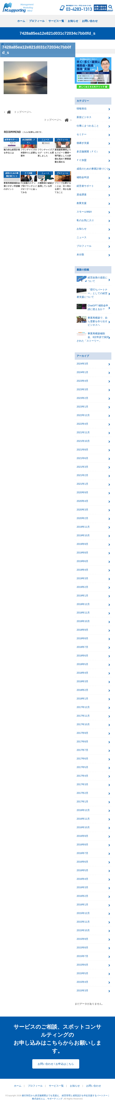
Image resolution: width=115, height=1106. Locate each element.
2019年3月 (82, 578)
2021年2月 (82, 475)
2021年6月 (82, 458)
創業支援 (82, 203)
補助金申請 (83, 177)
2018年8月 (82, 638)
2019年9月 (82, 544)
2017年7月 (82, 750)
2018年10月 (83, 621)
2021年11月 (83, 432)
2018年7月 (82, 647)
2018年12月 (83, 604)
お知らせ (73, 20)
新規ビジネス (84, 117)
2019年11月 (83, 526)
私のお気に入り (85, 220)
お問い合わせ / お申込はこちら (56, 1063)
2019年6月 (82, 561)
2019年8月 (82, 552)
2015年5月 (82, 973)
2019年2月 (82, 587)
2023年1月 (82, 406)
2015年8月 (82, 947)
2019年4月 (82, 569)
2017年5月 (82, 767)
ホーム (21, 20)
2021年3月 (82, 466)
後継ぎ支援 (83, 143)
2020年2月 (82, 518)
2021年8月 (82, 449)
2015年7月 (82, 956)
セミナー (82, 134)
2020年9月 (82, 492)
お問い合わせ (90, 20)
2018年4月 (82, 672)
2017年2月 (82, 793)
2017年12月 (83, 707)
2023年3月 (82, 389)
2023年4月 (82, 380)
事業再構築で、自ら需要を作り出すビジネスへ (92, 321)
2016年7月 (82, 853)
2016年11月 (83, 818)
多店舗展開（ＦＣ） (88, 151)
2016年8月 (82, 844)
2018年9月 (82, 629)
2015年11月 (83, 921)
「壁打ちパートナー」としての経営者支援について (92, 293)
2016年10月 (83, 827)
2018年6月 (82, 655)
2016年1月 (82, 904)
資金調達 (82, 194)
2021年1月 (82, 483)
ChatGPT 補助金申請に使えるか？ (92, 307)
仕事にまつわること (88, 125)
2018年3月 (82, 681)
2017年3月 (82, 784)
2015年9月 (82, 939)
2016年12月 (83, 810)
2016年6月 (82, 861)
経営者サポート (85, 186)
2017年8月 (82, 741)
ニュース (82, 237)
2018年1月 (82, 698)
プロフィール (37, 20)
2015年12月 (83, 913)
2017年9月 (82, 733)
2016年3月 (82, 887)
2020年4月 (82, 501)
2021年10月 (83, 441)
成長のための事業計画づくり (93, 168)
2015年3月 (82, 990)
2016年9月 (82, 836)
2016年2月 (82, 896)
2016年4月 (82, 879)
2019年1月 (82, 595)
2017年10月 (83, 724)
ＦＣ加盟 (82, 160)
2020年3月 (82, 509)
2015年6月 (82, 964)
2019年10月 (83, 535)
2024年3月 (82, 363)
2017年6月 (82, 758)
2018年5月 (82, 664)
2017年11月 (83, 715)
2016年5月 (82, 870)
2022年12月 (83, 415)
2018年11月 (83, 612)
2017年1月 (82, 801)
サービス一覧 (56, 20)
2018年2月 (82, 690)
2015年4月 (82, 982)
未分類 (80, 254)
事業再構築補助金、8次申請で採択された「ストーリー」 (93, 337)
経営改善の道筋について (92, 279)
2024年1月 (82, 372)
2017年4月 (82, 775)
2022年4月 (82, 423)
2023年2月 (82, 398)
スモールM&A (84, 211)
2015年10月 (83, 930)
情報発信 (82, 108)
